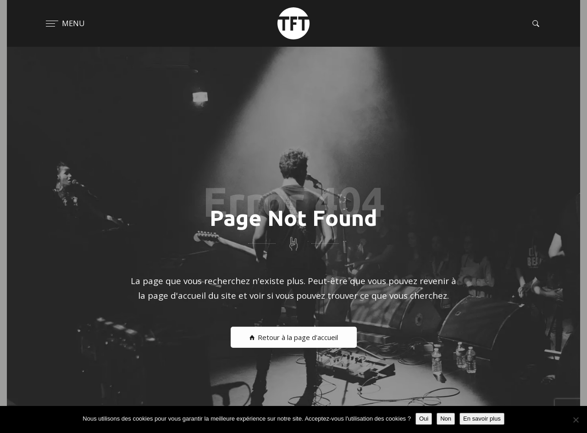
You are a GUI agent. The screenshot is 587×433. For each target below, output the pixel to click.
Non (445, 418)
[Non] (575, 419)
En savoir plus (482, 418)
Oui (423, 418)
